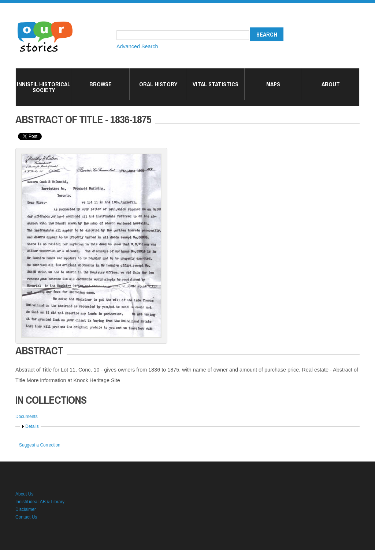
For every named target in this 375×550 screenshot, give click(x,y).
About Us (24, 494)
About (331, 84)
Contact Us (26, 517)
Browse (100, 84)
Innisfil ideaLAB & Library (39, 501)
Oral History (158, 84)
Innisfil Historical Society (43, 87)
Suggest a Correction (39, 445)
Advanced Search (137, 46)
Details (32, 426)
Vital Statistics (215, 84)
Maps (273, 84)
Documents (26, 416)
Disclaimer (25, 509)
